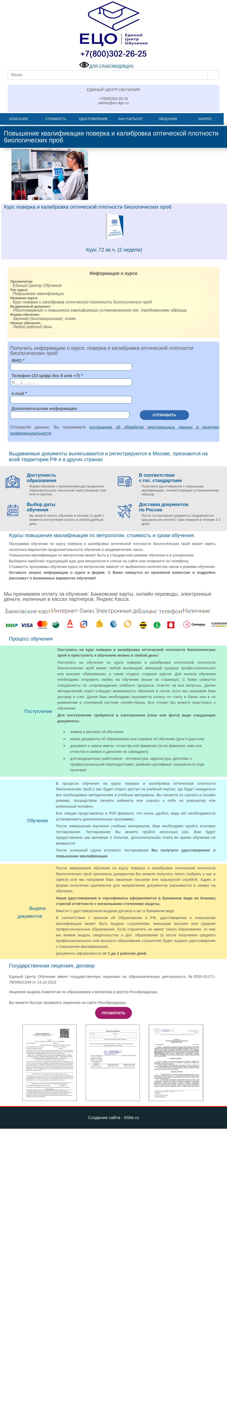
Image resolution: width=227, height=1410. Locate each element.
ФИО (16, 360)
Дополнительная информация (44, 408)
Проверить (113, 1013)
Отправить (164, 415)
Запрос (205, 119)
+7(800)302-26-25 (113, 99)
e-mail (17, 393)
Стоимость (55, 119)
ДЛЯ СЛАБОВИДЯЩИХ (106, 66)
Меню (16, 75)
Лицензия (168, 119)
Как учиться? (130, 119)
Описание (18, 119)
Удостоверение (93, 119)
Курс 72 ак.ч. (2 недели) (114, 249)
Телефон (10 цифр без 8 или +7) (45, 375)
